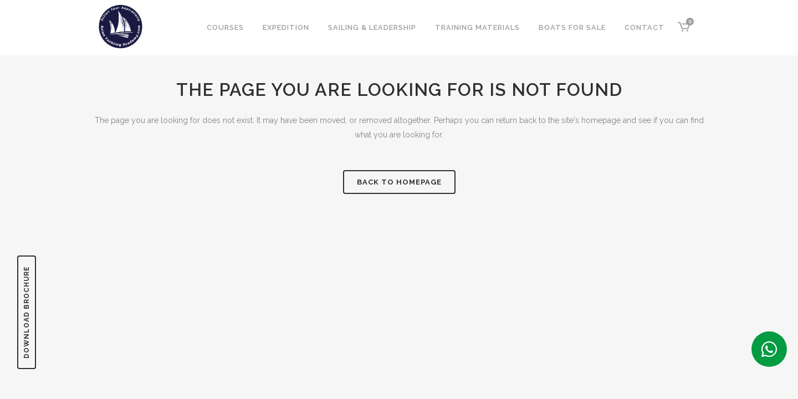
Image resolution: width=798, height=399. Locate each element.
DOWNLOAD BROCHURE (26, 312)
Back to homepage (399, 182)
